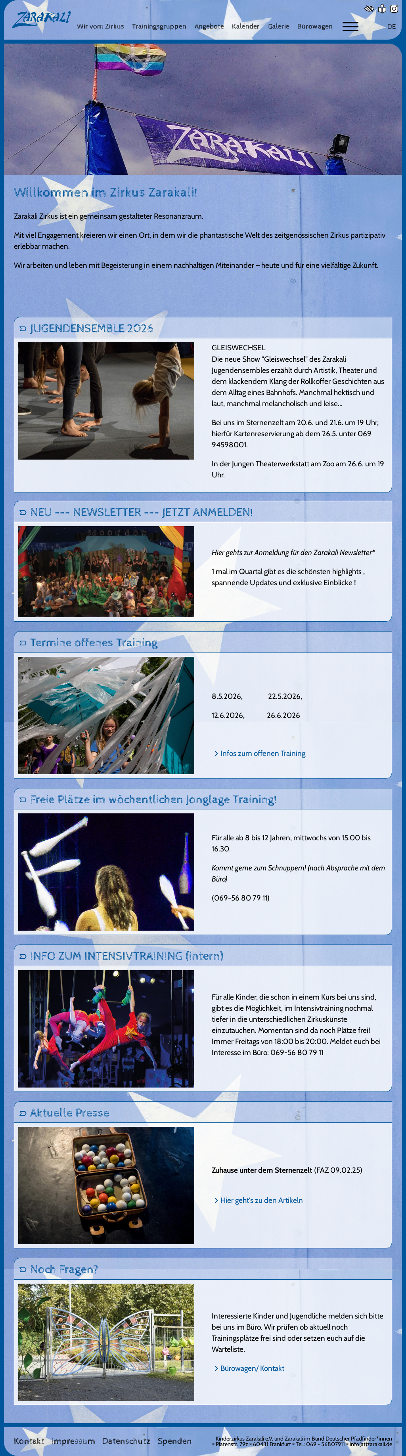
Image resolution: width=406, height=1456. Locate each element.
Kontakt (29, 1441)
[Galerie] (278, 26)
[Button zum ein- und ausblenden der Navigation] (350, 27)
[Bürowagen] (315, 26)
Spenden (175, 1441)
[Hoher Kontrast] (369, 8)
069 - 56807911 (325, 1444)
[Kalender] (246, 26)
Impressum (74, 1441)
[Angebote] (209, 26)
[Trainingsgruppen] (159, 26)
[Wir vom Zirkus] (100, 26)
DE (391, 27)
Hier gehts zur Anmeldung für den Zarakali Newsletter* (293, 552)
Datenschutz (126, 1441)
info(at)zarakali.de (371, 1444)
